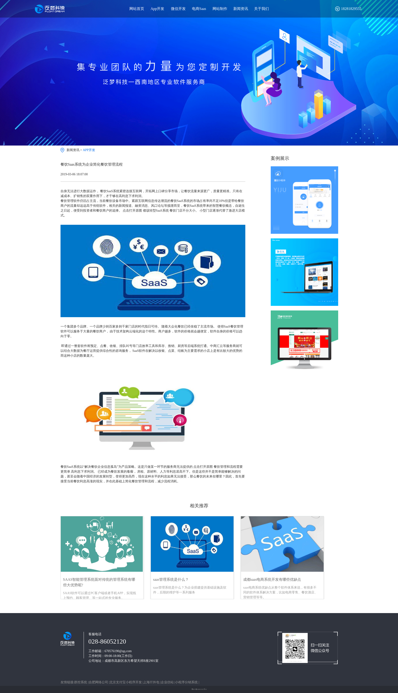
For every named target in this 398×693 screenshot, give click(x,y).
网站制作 (220, 9)
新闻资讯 (240, 9)
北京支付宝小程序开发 (126, 682)
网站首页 (136, 9)
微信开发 (178, 9)
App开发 (157, 9)
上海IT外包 (151, 682)
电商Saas (199, 9)
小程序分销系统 (187, 682)
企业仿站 (168, 682)
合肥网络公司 (99, 682)
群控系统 (81, 682)
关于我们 (261, 9)
